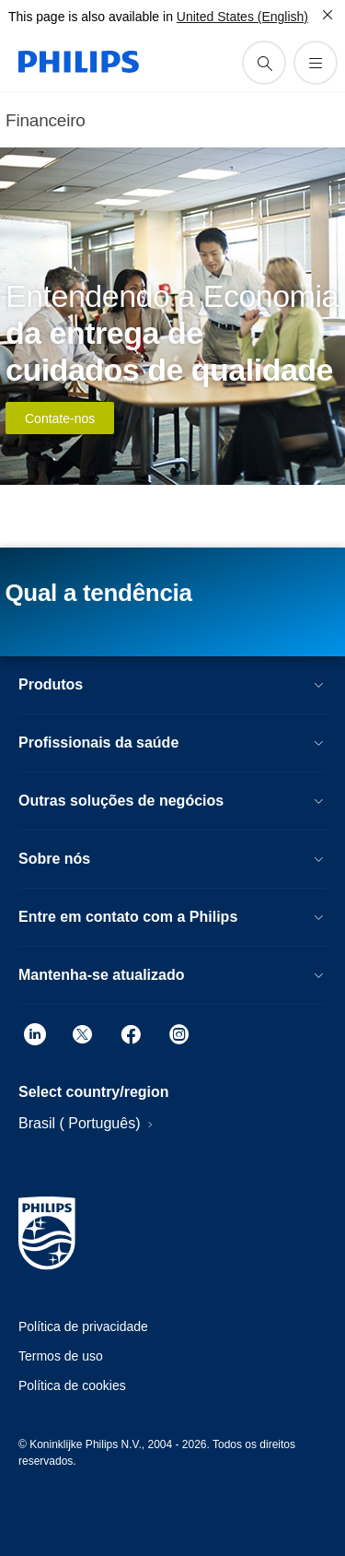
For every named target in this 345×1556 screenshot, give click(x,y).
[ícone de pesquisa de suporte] (264, 63)
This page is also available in (90, 16)
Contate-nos (60, 418)
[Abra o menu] (315, 63)
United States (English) (242, 16)
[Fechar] (327, 15)
